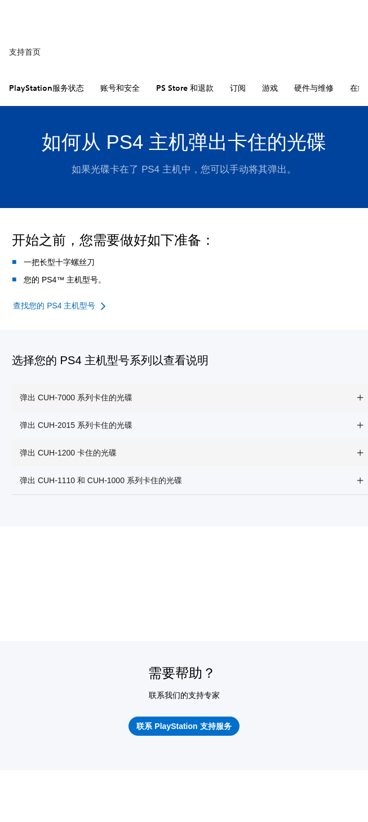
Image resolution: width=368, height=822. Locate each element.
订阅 (238, 88)
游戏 (270, 88)
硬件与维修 (314, 88)
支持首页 (25, 52)
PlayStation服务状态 (46, 88)
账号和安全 (120, 88)
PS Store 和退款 (185, 88)
